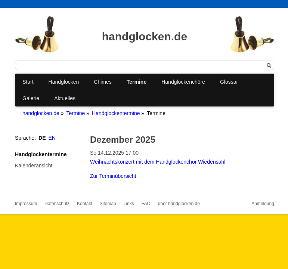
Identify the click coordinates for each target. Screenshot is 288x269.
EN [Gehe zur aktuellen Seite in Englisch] (52, 138)
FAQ (146, 203)
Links (129, 203)
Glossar (229, 82)
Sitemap (108, 203)
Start (28, 82)
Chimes (102, 82)
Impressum (26, 203)
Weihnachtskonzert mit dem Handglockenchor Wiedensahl (157, 162)
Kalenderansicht (33, 165)
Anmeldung (262, 203)
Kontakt (84, 203)
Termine (136, 82)
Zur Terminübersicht (113, 176)
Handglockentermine (116, 113)
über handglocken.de (179, 203)
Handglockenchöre (183, 82)
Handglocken (64, 82)
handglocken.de (40, 113)
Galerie (30, 98)
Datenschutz (56, 203)
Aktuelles (64, 98)
